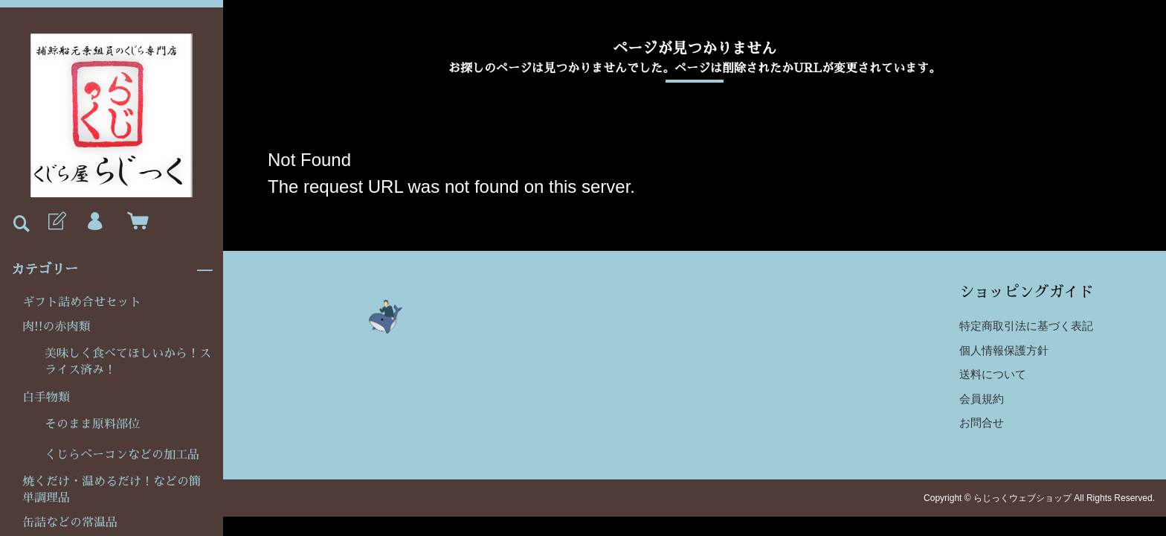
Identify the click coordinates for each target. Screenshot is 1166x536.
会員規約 (981, 398)
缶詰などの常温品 (69, 523)
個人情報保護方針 (1004, 350)
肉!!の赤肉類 (56, 327)
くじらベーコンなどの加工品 (122, 455)
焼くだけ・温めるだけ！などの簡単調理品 (111, 490)
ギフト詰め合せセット (81, 302)
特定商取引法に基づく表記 (1026, 325)
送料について (992, 374)
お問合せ (981, 422)
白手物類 (46, 397)
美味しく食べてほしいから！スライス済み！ (128, 362)
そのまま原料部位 (92, 424)
